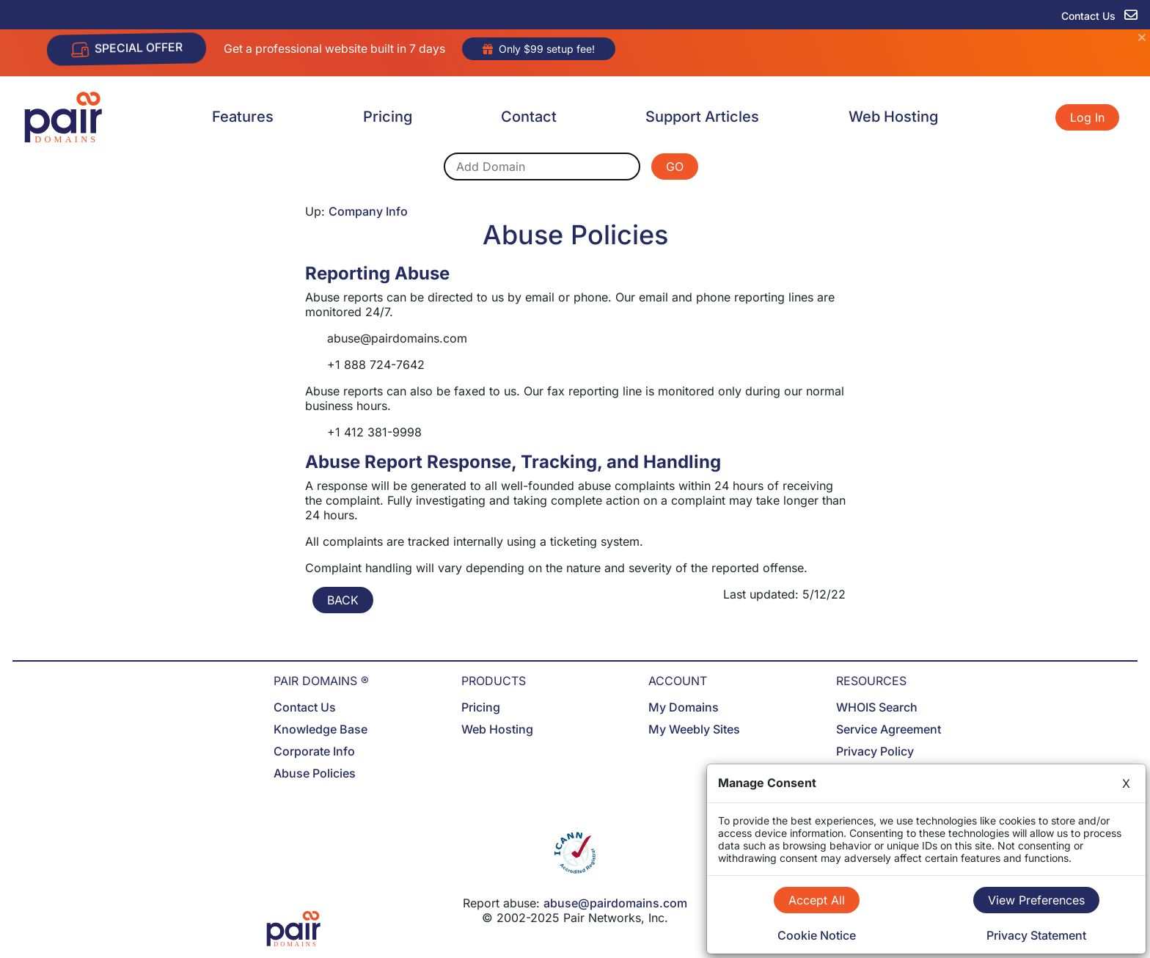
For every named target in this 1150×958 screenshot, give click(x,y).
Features (243, 116)
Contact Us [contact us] (1099, 16)
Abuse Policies (315, 773)
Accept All (816, 900)
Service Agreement (888, 729)
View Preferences (1036, 900)
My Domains (683, 707)
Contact (529, 116)
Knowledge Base (320, 729)
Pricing (387, 116)
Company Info (368, 211)
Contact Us (305, 707)
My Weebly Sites (694, 729)
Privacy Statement (1036, 935)
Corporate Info (314, 751)
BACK (343, 600)
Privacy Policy (875, 751)
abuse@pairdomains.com (615, 903)
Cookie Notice (816, 935)
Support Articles (702, 116)
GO (675, 166)
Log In (1087, 117)
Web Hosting (893, 116)
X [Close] (1126, 783)
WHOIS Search (877, 707)
